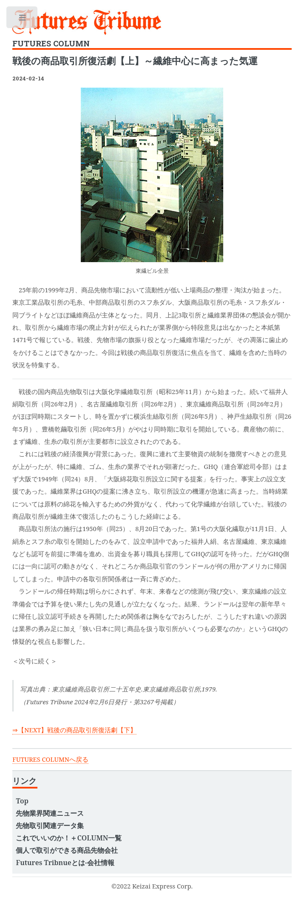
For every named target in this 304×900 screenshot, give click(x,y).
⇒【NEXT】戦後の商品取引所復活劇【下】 (74, 730)
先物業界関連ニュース (50, 813)
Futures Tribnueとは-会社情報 (65, 862)
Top (22, 801)
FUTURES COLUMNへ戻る (50, 759)
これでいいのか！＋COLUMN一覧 (69, 838)
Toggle (22, 19)
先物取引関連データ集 (50, 825)
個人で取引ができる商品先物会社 (67, 850)
